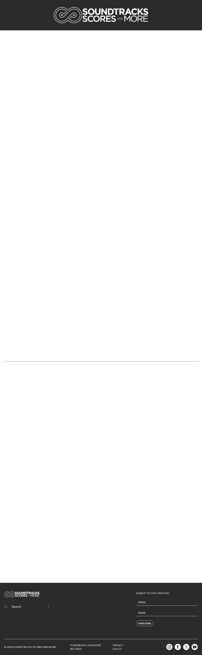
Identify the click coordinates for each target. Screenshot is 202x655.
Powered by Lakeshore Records (85, 647)
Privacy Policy (118, 647)
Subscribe (144, 623)
